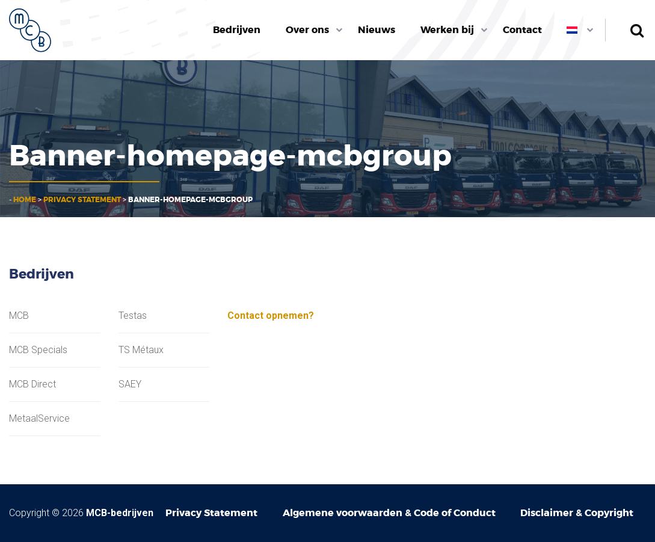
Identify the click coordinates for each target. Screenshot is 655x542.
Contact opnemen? (270, 315)
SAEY (129, 384)
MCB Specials (38, 350)
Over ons (307, 29)
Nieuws (376, 29)
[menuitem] (237, 30)
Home (24, 200)
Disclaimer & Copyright (576, 513)
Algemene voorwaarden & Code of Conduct (389, 513)
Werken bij (447, 29)
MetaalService (39, 418)
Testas (132, 316)
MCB (19, 316)
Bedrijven (236, 29)
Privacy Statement (82, 200)
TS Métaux (141, 350)
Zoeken (636, 30)
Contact (522, 29)
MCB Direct (32, 384)
